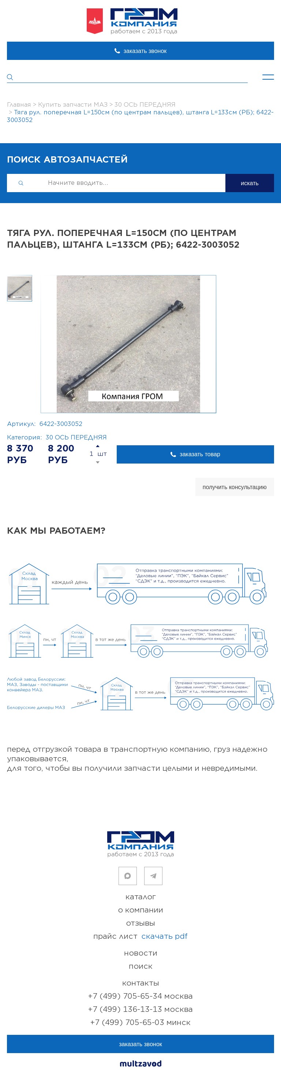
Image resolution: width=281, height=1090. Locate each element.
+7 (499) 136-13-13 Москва (140, 1009)
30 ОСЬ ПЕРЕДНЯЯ (76, 437)
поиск (141, 966)
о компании (140, 910)
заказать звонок (145, 51)
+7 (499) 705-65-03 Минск (140, 1022)
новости (140, 953)
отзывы (140, 923)
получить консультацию (235, 487)
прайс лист (140, 936)
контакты (140, 983)
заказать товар (200, 454)
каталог (140, 897)
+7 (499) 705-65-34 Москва (140, 996)
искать (250, 183)
